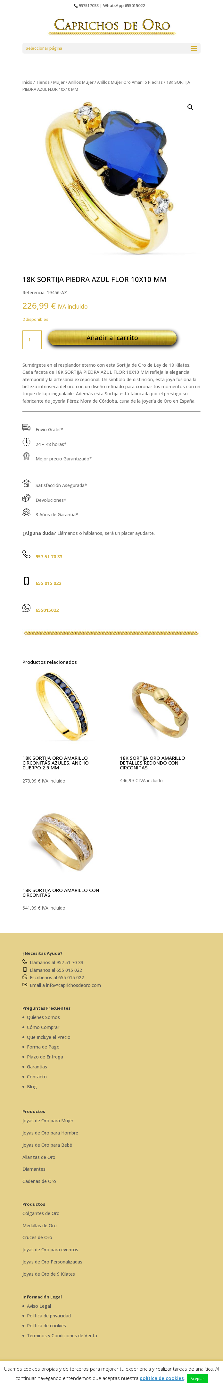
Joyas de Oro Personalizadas (52, 1262)
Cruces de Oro (37, 1237)
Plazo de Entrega (45, 1057)
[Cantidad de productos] (32, 339)
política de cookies (162, 1378)
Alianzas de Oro (38, 1157)
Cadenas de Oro (39, 1181)
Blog (32, 1086)
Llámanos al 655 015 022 (52, 970)
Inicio (27, 82)
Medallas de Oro (39, 1225)
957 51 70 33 (49, 556)
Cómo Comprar (43, 1027)
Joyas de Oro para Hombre (50, 1133)
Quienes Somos (43, 1017)
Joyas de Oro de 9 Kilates (48, 1274)
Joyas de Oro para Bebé (47, 1145)
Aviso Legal (39, 1306)
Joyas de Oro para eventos (50, 1249)
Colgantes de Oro (41, 1213)
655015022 (135, 5)
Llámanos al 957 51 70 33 (52, 962)
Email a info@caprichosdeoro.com (61, 985)
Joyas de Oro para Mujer (47, 1120)
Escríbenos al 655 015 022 (53, 977)
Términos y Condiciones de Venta (62, 1335)
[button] (190, 107)
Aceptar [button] (197, 1378)
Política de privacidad (49, 1316)
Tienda (43, 82)
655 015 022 (48, 583)
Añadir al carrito (112, 337)
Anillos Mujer (81, 82)
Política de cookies (46, 1326)
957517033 (88, 5)
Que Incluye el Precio (48, 1037)
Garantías (37, 1067)
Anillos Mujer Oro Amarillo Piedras (130, 82)
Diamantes (33, 1169)
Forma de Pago (43, 1047)
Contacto (37, 1077)
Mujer (59, 82)
